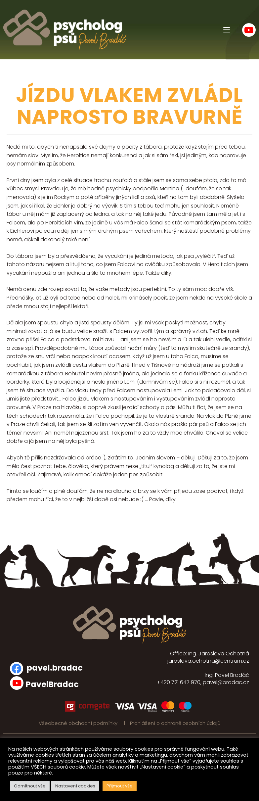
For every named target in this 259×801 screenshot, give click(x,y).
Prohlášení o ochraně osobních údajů (175, 723)
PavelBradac (52, 684)
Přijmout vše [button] (120, 786)
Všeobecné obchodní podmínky (79, 723)
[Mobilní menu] (226, 30)
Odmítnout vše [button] (30, 786)
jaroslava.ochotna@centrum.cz (208, 661)
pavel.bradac (55, 667)
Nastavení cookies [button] (75, 786)
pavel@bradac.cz (226, 682)
